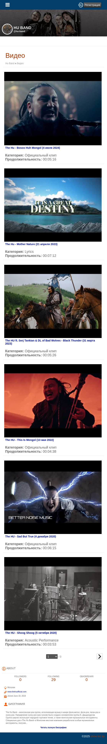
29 (53, 678)
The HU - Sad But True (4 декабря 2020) (30, 536)
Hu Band (9, 63)
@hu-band (19, 31)
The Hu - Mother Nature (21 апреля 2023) (31, 244)
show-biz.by (97, 736)
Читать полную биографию (53, 727)
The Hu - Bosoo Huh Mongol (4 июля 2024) (32, 147)
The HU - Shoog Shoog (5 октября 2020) (31, 632)
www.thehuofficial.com (17, 692)
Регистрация (92, 5)
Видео (20, 63)
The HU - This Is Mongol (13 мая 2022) (29, 439)
